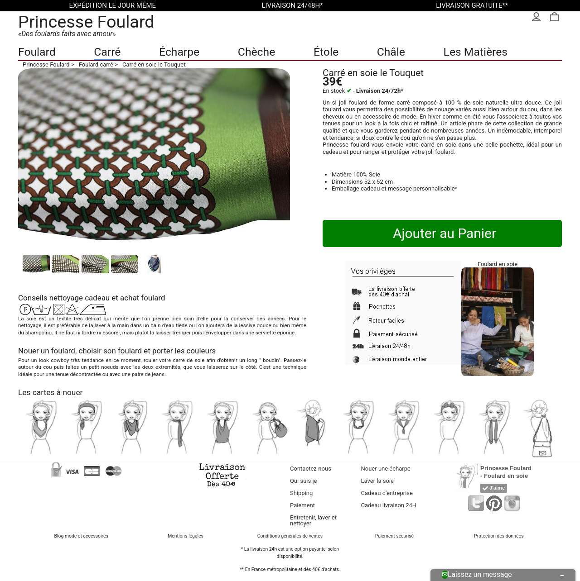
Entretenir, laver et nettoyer (313, 520)
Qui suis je (303, 481)
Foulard (37, 51)
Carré (107, 51)
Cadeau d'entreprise (387, 493)
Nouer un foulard (46, 350)
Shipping (301, 493)
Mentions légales (185, 536)
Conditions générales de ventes (290, 536)
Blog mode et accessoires (81, 536)
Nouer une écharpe (386, 468)
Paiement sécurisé (394, 536)
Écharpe (179, 51)
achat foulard (142, 297)
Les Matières (476, 51)
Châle (391, 51)
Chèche (256, 51)
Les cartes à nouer (50, 392)
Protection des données (498, 536)
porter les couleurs (184, 350)
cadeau (97, 297)
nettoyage (66, 297)
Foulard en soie (497, 264)
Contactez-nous (310, 468)
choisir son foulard (110, 350)
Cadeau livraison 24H (389, 505)
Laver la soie (377, 481)
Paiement (302, 505)
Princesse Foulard (86, 22)
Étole (326, 51)
